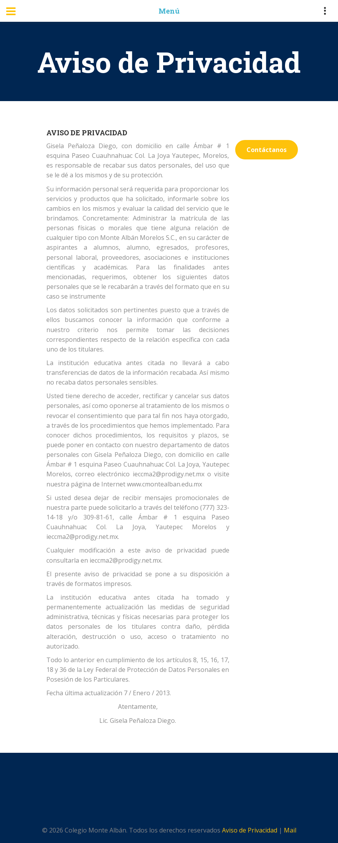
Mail (290, 830)
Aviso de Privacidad (249, 830)
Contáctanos (266, 149)
